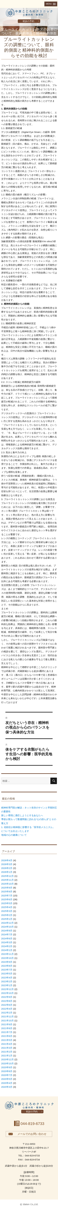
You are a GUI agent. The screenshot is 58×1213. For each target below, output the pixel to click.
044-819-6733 (32, 1124)
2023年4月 (7, 977)
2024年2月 (7, 946)
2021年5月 (7, 1040)
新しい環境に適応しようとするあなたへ (22, 815)
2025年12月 (7, 876)
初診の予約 (28, 21)
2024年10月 (7, 926)
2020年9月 (7, 1067)
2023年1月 (7, 985)
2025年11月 (7, 880)
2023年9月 (7, 962)
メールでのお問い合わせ (31, 1134)
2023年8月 (7, 965)
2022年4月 (7, 1008)
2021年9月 (7, 1024)
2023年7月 (7, 969)
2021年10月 (7, 1020)
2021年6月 (7, 1036)
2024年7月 (7, 934)
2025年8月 (7, 891)
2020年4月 (7, 1083)
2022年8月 (7, 1001)
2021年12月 (7, 1016)
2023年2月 (7, 981)
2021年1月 (7, 1055)
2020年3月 (7, 1087)
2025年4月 (7, 907)
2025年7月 (7, 895)
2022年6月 (7, 1005)
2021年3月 (7, 1047)
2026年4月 (7, 860)
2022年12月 (7, 989)
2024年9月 (7, 930)
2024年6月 (7, 938)
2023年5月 (7, 973)
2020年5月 (7, 1079)
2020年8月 (7, 1071)
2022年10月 (7, 993)
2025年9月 (7, 887)
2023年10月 (7, 958)
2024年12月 (7, 922)
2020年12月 (7, 1059)
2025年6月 (7, 899)
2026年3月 (7, 864)
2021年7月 (7, 1032)
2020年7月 (7, 1075)
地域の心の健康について (14, 835)
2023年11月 (7, 954)
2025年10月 (7, 883)
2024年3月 (7, 942)
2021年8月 (7, 1028)
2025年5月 (7, 903)
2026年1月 (7, 872)
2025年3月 (7, 911)
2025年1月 (7, 919)
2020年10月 (7, 1063)
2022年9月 (7, 997)
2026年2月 (7, 868)
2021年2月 (7, 1051)
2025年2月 (7, 915)
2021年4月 (7, 1044)
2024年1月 (7, 950)
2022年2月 (7, 1012)
